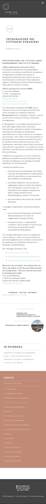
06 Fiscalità (8, 411)
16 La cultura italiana (12, 456)
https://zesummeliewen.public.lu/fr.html (24, 260)
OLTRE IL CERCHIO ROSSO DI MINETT (18, 356)
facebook (13, 292)
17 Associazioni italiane (12, 461)
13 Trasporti (8, 443)
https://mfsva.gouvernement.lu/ (15, 104)
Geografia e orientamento (17, 325)
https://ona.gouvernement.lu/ (14, 101)
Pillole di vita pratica (13, 362)
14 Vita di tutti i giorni (12, 447)
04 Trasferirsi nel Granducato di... (17, 402)
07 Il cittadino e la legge (13, 416)
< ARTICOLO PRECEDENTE (25, 309)
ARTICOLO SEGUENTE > (21, 321)
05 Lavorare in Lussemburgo (14, 407)
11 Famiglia (8, 434)
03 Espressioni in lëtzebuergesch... (17, 398)
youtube (23, 490)
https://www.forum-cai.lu (18, 253)
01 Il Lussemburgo (10, 389)
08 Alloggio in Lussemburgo (14, 420)
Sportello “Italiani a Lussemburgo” (19, 359)
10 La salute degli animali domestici (17, 429)
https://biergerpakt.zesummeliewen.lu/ (24, 257)
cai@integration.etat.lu (11, 283)
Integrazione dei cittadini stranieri (22, 40)
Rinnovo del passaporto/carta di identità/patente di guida (28, 314)
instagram (23, 488)
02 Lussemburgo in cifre (13, 393)
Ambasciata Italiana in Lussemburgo (19, 353)
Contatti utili (13, 49)
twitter (22, 292)
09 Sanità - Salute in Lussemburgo (16, 425)
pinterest (32, 292)
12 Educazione (9, 438)
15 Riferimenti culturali (13, 452)
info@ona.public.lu (10, 99)
